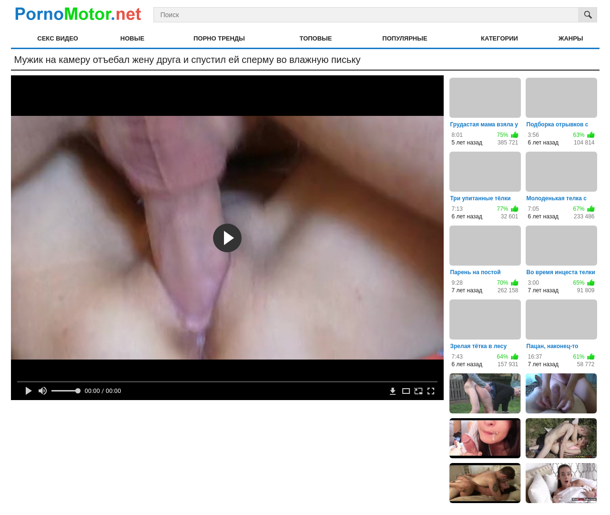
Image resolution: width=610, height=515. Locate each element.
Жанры (571, 38)
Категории (499, 38)
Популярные (404, 38)
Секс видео (57, 38)
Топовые (316, 38)
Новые (132, 38)
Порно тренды (219, 38)
